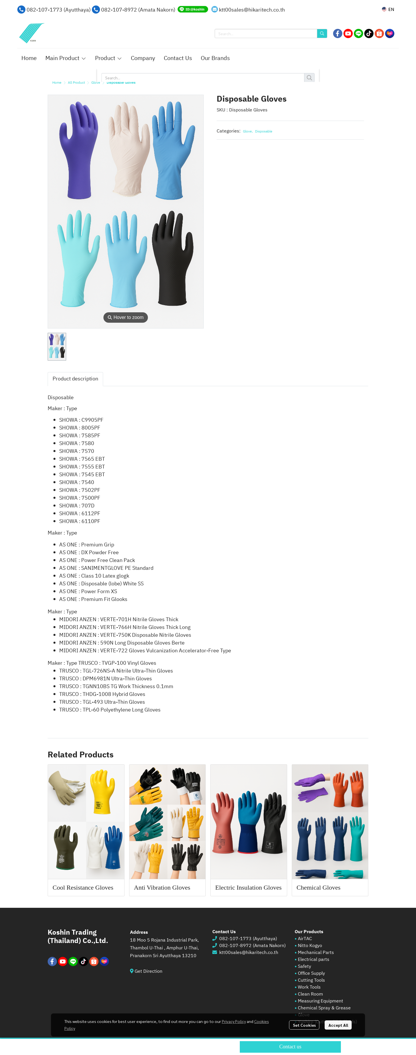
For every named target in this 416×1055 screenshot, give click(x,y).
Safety (304, 966)
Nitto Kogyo (310, 946)
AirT (302, 939)
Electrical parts (313, 959)
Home (57, 82)
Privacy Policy (234, 1021)
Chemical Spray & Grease (324, 1008)
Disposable (263, 131)
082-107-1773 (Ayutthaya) (59, 10)
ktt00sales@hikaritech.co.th (252, 10)
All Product (76, 82)
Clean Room (310, 994)
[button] (388, 9)
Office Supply (311, 973)
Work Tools (309, 987)
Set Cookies (304, 1025)
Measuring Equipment (320, 1001)
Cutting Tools (311, 980)
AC (309, 939)
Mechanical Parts (316, 953)
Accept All (338, 1025)
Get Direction (151, 971)
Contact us (290, 1047)
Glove (95, 82)
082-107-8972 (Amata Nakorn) (138, 10)
